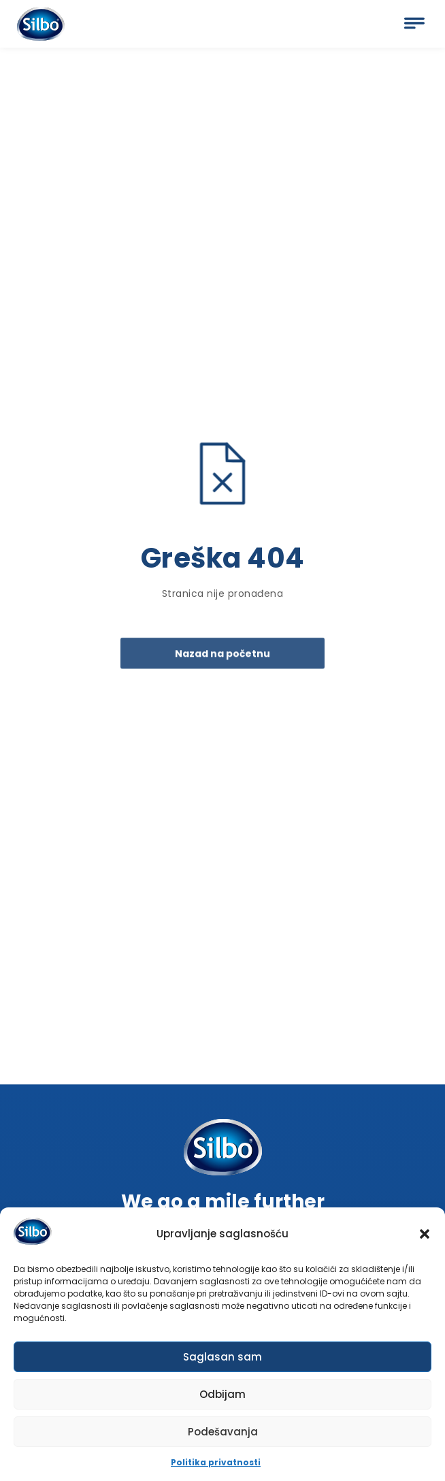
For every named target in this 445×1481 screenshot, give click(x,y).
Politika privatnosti (216, 1466)
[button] (424, 1238)
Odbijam (222, 1398)
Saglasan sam (222, 1361)
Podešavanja (223, 1436)
